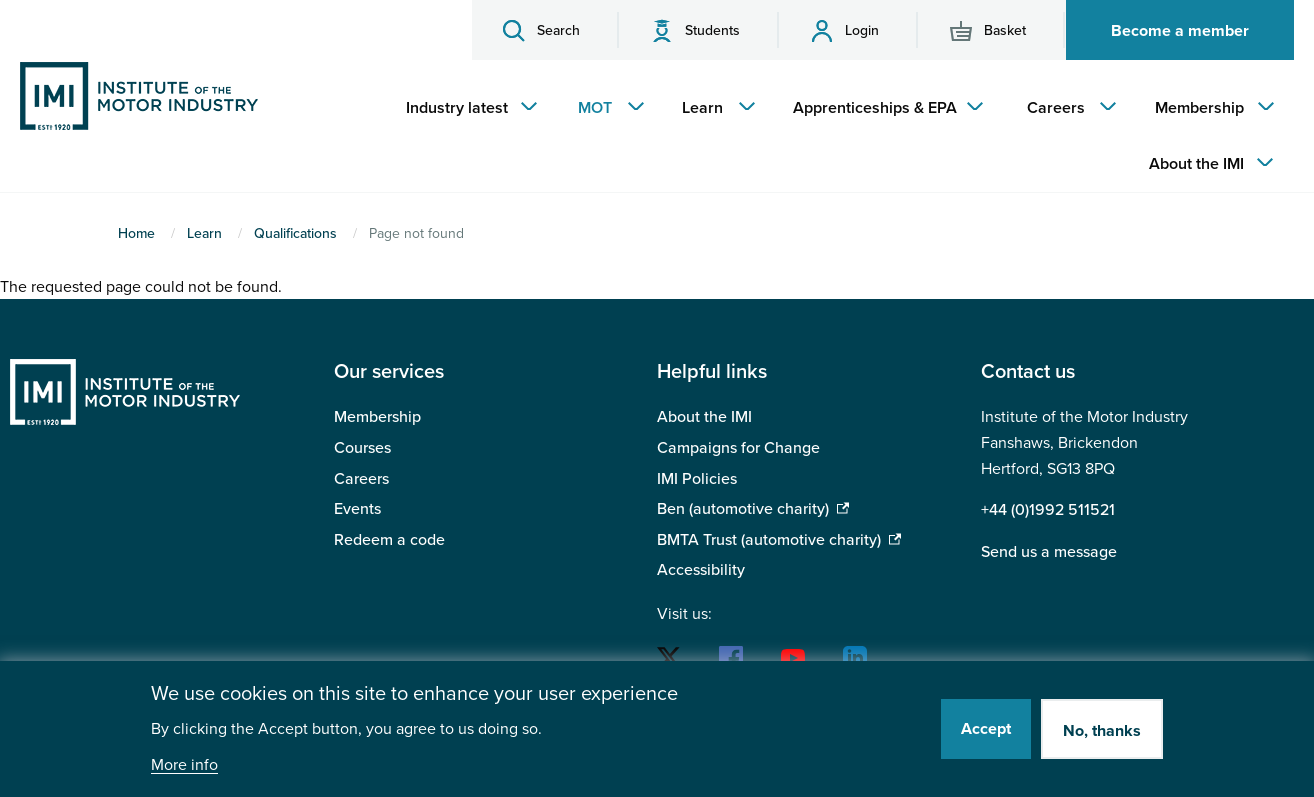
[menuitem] (467, 108)
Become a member (1180, 31)
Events (357, 509)
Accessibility (701, 570)
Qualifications (295, 233)
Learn (204, 233)
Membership (377, 417)
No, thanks (1102, 731)
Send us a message (1049, 552)
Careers (361, 479)
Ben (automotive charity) (743, 509)
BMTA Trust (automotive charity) (769, 540)
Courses (362, 448)
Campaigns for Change (738, 448)
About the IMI (704, 417)
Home (136, 233)
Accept (986, 729)
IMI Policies (697, 479)
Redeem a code (389, 540)
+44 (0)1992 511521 (1048, 510)
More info (184, 765)
